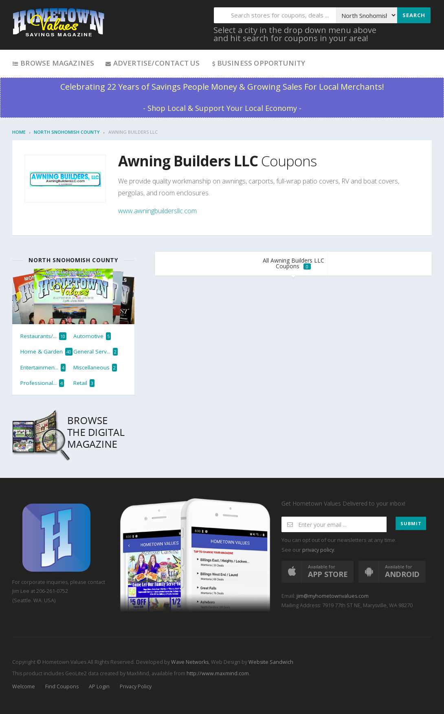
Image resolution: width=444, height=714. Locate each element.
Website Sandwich (270, 662)
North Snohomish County (67, 132)
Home (19, 132)
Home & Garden (46, 352)
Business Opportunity (258, 63)
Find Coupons (62, 686)
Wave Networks (189, 662)
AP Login (99, 686)
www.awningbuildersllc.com (157, 210)
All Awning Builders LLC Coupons (293, 263)
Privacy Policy (136, 686)
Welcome (23, 686)
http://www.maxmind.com (218, 673)
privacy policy (318, 549)
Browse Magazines (53, 63)
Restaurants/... (43, 336)
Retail (84, 383)
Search (413, 15)
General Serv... (95, 352)
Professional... (42, 383)
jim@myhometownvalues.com (333, 595)
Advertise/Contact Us (152, 63)
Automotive (92, 336)
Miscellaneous (95, 367)
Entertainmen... (43, 367)
